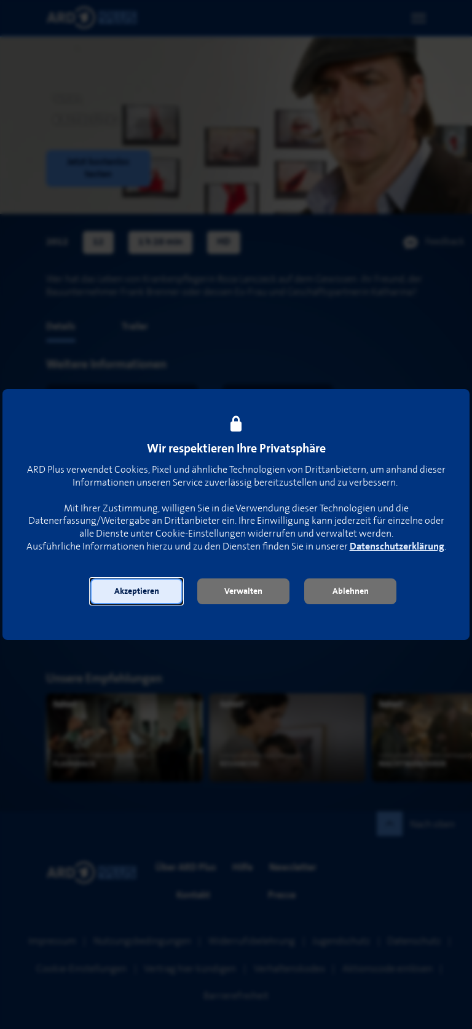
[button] (136, 591)
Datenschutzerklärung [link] (397, 547)
